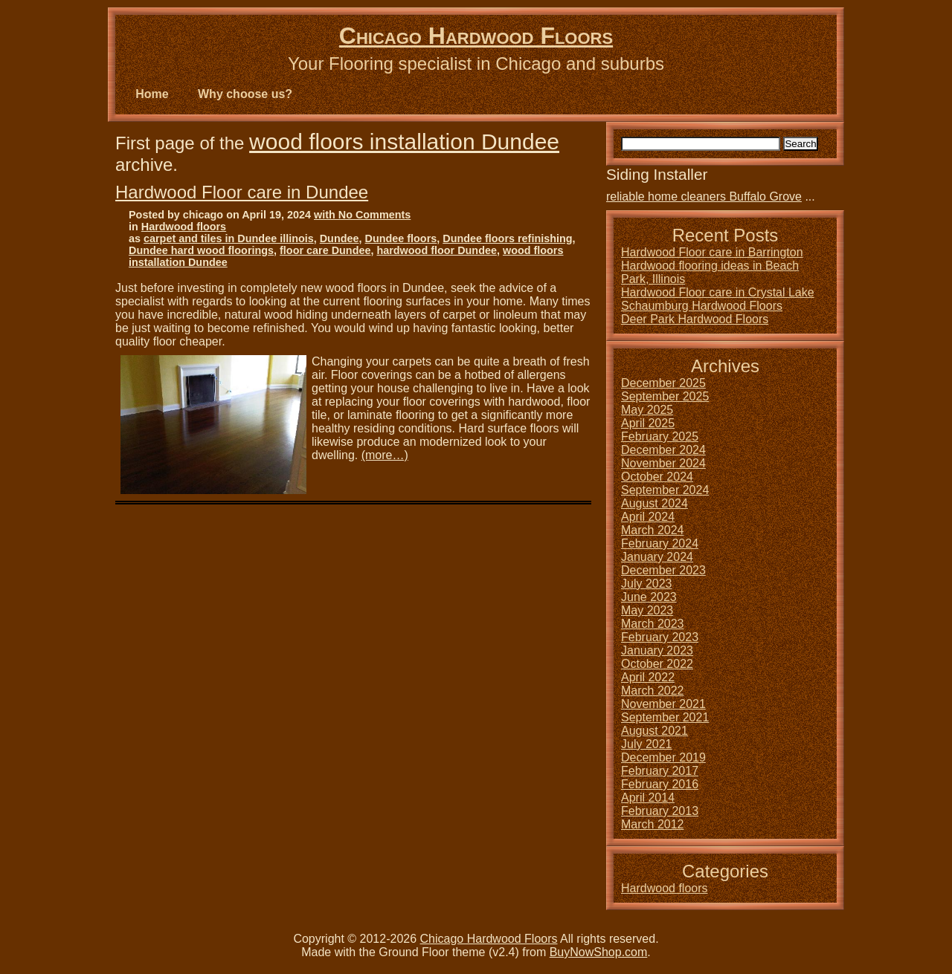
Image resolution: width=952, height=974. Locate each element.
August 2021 (654, 730)
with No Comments (362, 215)
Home (151, 94)
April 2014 (648, 797)
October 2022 (657, 664)
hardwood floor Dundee (436, 250)
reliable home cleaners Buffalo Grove (704, 196)
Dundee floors (401, 238)
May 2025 (647, 409)
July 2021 (646, 744)
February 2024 (659, 543)
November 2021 (663, 704)
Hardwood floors (183, 227)
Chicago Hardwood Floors (476, 35)
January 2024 (657, 557)
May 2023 (647, 610)
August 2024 (654, 503)
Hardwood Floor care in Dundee (241, 192)
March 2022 (652, 690)
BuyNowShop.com (599, 952)
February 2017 (659, 770)
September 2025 (665, 396)
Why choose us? (245, 94)
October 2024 (657, 476)
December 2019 (663, 757)
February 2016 (659, 784)
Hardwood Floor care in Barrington (712, 252)
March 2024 (652, 530)
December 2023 (663, 570)
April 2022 (648, 677)
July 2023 (646, 583)
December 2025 (663, 383)
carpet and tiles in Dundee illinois (229, 238)
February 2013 (659, 811)
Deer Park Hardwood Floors (694, 319)
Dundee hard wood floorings (201, 250)
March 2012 (652, 824)
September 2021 (665, 717)
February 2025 (659, 436)
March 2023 (652, 623)
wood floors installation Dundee (404, 141)
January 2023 (657, 650)
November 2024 (663, 463)
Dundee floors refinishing (507, 238)
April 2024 (648, 516)
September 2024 (665, 490)
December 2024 (663, 450)
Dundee (339, 238)
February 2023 (659, 637)
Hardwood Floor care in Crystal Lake (717, 292)
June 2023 (649, 597)
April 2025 (648, 423)
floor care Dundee (325, 250)
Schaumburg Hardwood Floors (701, 305)
